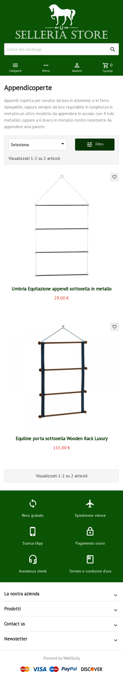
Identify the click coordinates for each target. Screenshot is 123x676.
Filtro (95, 144)
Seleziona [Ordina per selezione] (38, 143)
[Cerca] (61, 49)
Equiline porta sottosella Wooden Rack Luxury (62, 439)
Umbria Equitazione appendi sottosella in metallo (61, 289)
